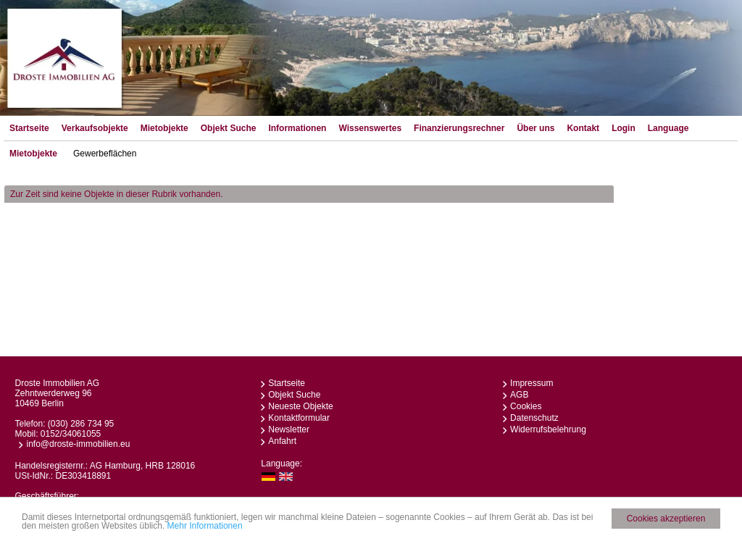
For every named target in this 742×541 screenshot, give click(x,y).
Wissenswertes (369, 128)
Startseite (29, 128)
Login (623, 128)
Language (668, 128)
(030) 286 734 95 (81, 424)
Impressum (531, 383)
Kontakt (583, 128)
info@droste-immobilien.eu (78, 444)
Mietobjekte (164, 128)
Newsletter (288, 429)
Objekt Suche (229, 128)
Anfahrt (282, 441)
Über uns (535, 128)
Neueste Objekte (300, 406)
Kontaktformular (299, 418)
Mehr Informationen (205, 526)
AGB (519, 395)
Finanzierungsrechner (459, 128)
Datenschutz (534, 418)
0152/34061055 (71, 434)
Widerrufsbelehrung (548, 429)
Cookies (525, 406)
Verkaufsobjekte (95, 128)
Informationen (297, 128)
